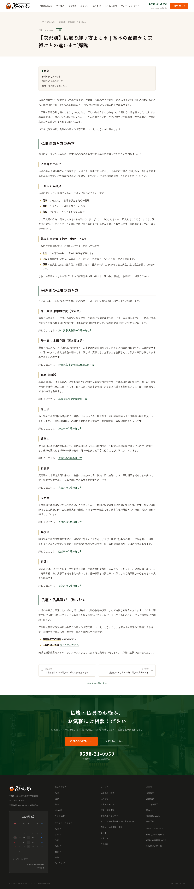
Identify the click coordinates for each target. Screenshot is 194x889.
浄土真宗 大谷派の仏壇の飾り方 (75, 330)
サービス (60, 6)
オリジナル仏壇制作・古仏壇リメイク (117, 821)
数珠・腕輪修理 (107, 810)
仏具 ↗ (58, 846)
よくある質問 (111, 6)
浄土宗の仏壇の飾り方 (70, 428)
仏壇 (57, 793)
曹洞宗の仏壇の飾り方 (70, 458)
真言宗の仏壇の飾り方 (70, 487)
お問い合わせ (179, 6)
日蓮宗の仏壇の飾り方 (70, 586)
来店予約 (150, 821)
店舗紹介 (85, 6)
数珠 (57, 804)
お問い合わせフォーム (81, 741)
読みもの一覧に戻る (97, 683)
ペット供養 (60, 816)
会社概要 (72, 6)
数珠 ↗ (58, 852)
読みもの (97, 6)
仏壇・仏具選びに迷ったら (54, 86)
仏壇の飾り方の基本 (51, 77)
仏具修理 (104, 799)
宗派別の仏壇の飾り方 (52, 81)
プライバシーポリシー (177, 883)
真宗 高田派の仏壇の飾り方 (72, 399)
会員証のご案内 (153, 816)
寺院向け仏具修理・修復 (111, 827)
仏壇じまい (106, 838)
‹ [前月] (15, 816)
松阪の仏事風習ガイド (156, 840)
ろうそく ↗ (60, 863)
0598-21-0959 (158, 4)
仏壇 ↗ (58, 829)
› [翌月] (41, 816)
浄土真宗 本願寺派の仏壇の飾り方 (76, 364)
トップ (41, 22)
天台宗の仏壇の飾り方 (70, 522)
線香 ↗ (58, 857)
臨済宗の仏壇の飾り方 (70, 551)
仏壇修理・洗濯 (107, 793)
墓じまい (104, 833)
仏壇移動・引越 (107, 804)
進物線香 (59, 810)
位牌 (57, 799)
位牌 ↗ (58, 840)
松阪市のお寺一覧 (154, 846)
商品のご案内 (46, 6)
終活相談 (104, 844)
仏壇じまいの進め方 (155, 835)
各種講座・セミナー (109, 816)
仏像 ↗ (58, 835)
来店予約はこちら (69, 645)
